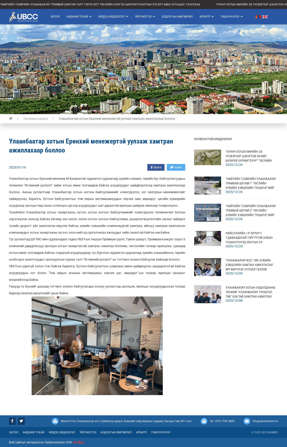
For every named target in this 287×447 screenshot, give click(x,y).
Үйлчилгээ (145, 16)
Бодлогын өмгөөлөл (177, 16)
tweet (176, 167)
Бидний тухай (79, 16)
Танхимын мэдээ (35, 118)
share (156, 167)
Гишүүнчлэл (232, 16)
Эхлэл (55, 16)
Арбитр (207, 16)
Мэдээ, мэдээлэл (113, 16)
